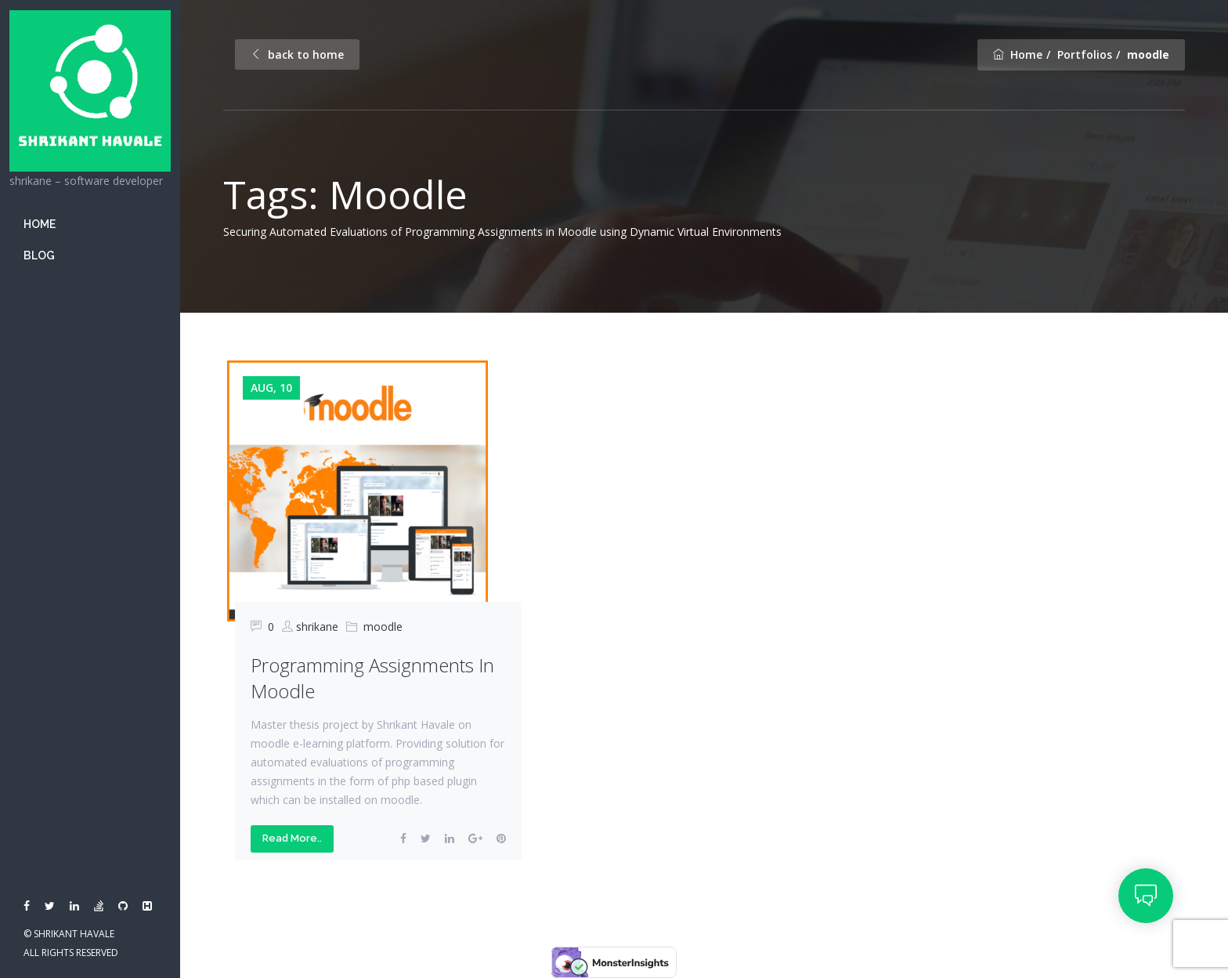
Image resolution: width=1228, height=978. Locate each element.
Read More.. (292, 838)
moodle (383, 626)
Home (39, 224)
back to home (297, 54)
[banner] (90, 489)
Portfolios (1084, 54)
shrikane (317, 626)
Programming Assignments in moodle (372, 678)
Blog (39, 255)
